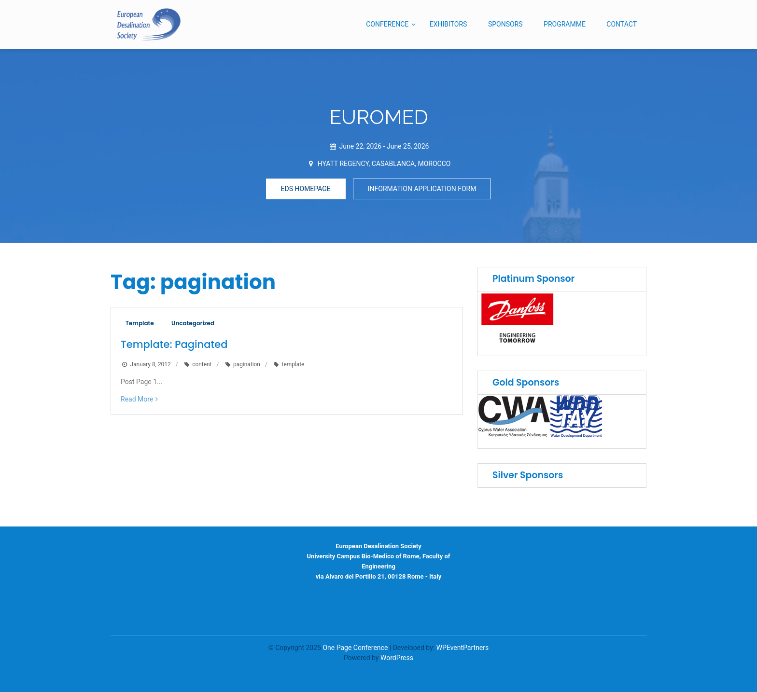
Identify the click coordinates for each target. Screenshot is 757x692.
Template (140, 323)
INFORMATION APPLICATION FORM (422, 189)
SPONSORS (505, 24)
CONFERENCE (387, 24)
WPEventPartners (462, 647)
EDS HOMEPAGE (306, 189)
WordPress (396, 658)
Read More (137, 399)
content (201, 364)
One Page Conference (355, 647)
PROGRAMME (565, 24)
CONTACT (621, 24)
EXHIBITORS (448, 24)
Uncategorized (192, 323)
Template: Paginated (174, 344)
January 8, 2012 (150, 364)
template (293, 364)
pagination (246, 364)
